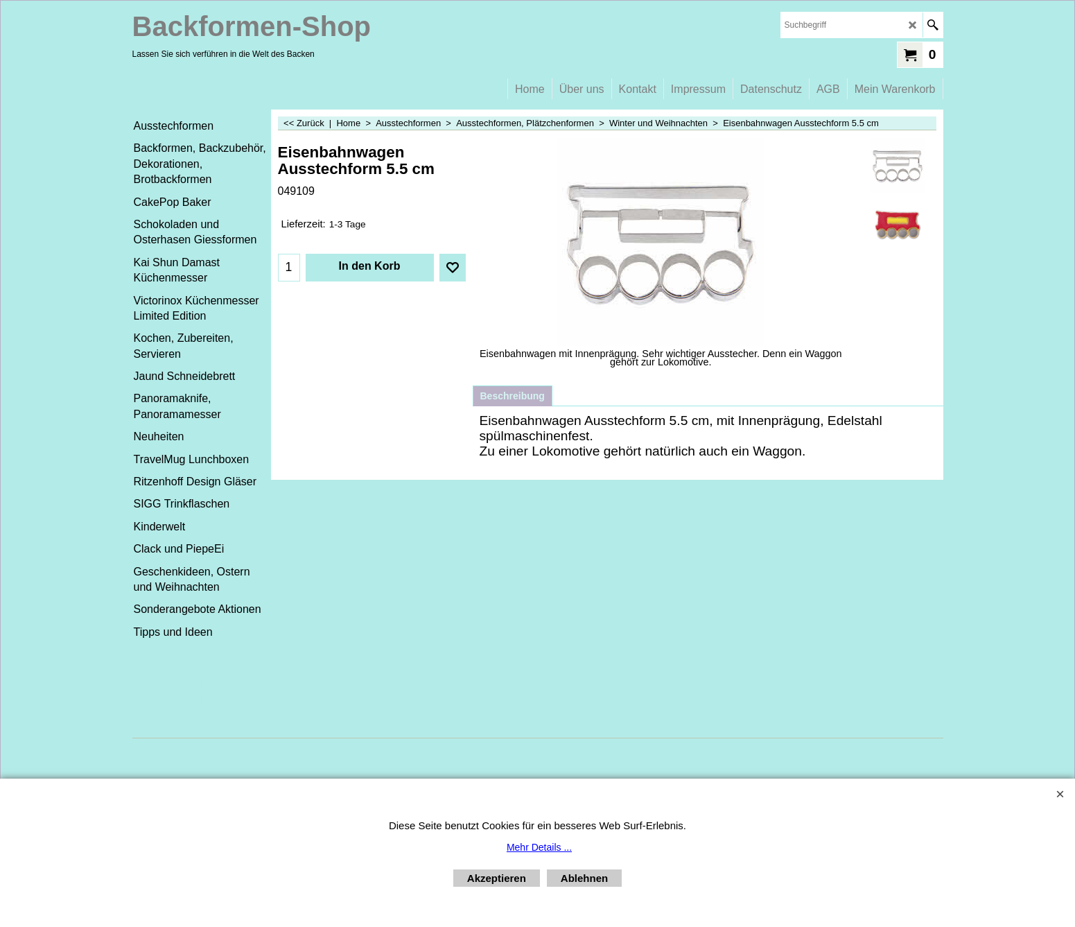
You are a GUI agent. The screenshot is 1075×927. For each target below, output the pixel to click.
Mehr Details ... (539, 847)
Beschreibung (512, 395)
